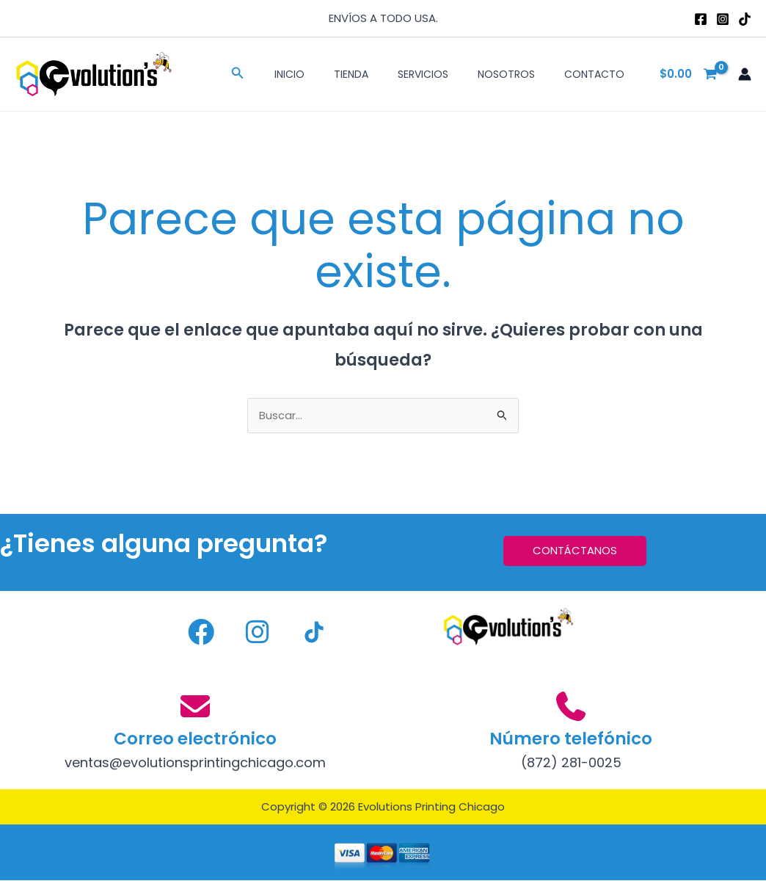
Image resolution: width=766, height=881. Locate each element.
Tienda (351, 74)
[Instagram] (722, 19)
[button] (237, 74)
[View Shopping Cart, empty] (689, 74)
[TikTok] (744, 19)
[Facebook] (700, 19)
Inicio (289, 74)
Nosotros (506, 74)
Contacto (594, 74)
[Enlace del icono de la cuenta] (744, 74)
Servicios (423, 74)
